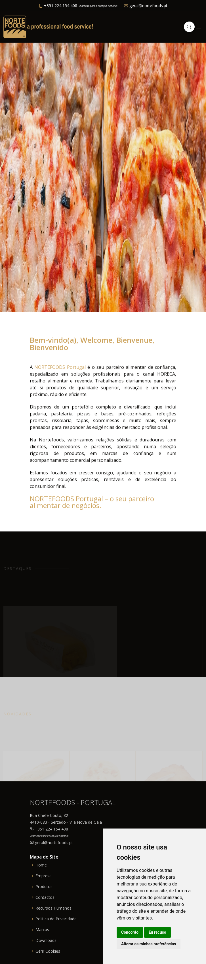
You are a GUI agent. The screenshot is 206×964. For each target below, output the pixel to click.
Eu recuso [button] (157, 932)
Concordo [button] (129, 932)
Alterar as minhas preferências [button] (148, 944)
